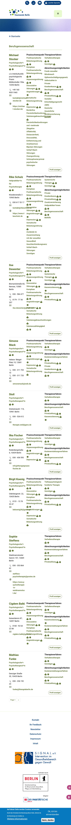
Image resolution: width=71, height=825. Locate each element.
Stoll (11, 394)
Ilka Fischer (16, 435)
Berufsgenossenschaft (54, 90)
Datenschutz (35, 734)
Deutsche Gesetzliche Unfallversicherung (52, 111)
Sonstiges (49, 64)
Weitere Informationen (17, 819)
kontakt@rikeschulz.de (22, 208)
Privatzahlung (50, 96)
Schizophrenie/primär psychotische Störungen (35, 162)
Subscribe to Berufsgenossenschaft (10, 704)
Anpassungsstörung (34, 79)
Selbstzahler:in (51, 80)
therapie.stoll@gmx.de (22, 425)
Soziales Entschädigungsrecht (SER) (53, 102)
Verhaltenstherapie (52, 58)
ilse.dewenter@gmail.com (23, 308)
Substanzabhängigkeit (35, 326)
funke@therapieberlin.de (23, 689)
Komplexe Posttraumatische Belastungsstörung (34, 70)
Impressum (35, 739)
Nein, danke (48, 820)
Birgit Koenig (17, 479)
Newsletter (36, 729)
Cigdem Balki (17, 603)
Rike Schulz (16, 177)
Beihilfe (48, 117)
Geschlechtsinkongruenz (36, 244)
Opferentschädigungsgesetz (56, 77)
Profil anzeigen (55, 170)
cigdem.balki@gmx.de (22, 634)
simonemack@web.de (22, 384)
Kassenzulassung (52, 287)
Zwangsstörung (32, 156)
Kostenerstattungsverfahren (56, 357)
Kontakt (35, 720)
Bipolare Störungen (34, 147)
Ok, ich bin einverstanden (52, 813)
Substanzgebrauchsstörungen (38, 116)
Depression (31, 107)
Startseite (15, 36)
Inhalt (35, 743)
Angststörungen (33, 92)
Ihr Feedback (35, 724)
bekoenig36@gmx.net (22, 510)
